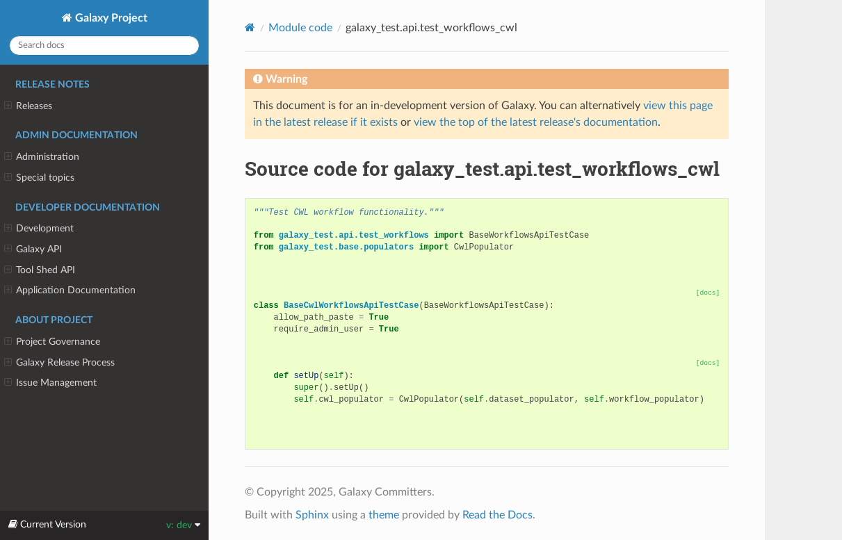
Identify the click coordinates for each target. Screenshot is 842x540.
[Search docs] (104, 45)
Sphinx (312, 515)
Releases (28, 106)
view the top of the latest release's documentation (536, 122)
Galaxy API (33, 249)
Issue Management (50, 383)
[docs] (708, 293)
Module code (300, 27)
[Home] (250, 27)
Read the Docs (497, 515)
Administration (41, 157)
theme (384, 515)
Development (39, 228)
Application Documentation (70, 290)
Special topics (39, 178)
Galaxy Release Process (59, 363)
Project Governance (52, 342)
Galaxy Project (109, 18)
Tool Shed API (39, 270)
